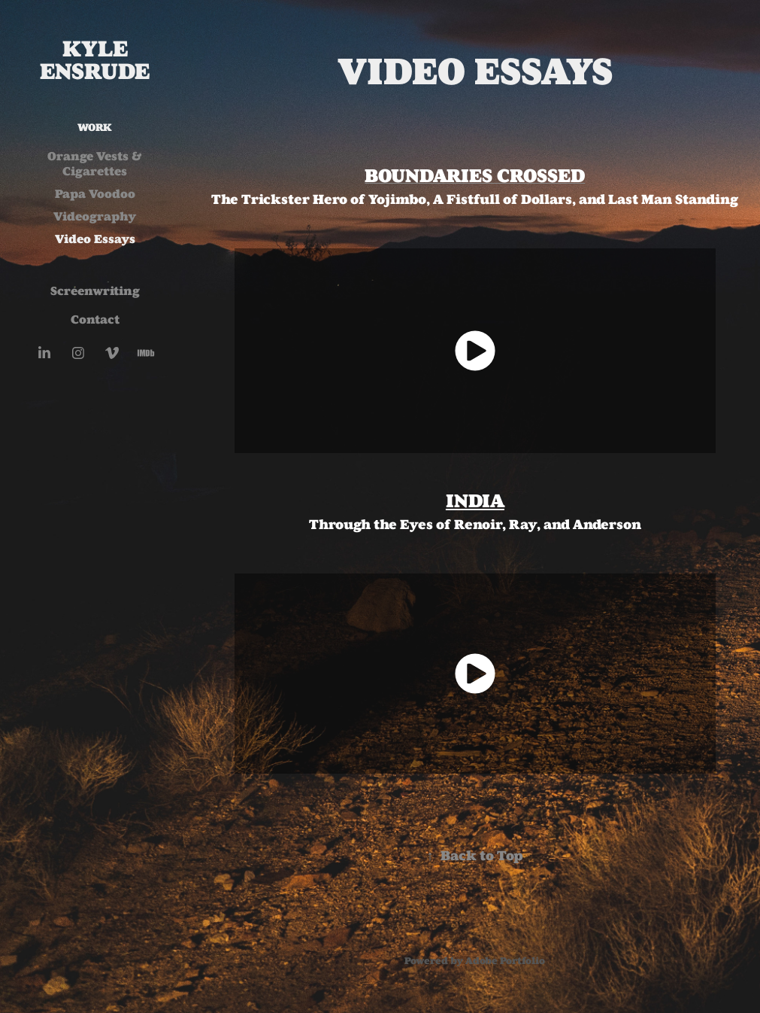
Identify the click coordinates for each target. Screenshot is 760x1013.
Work (94, 127)
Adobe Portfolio (505, 960)
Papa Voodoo (95, 194)
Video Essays (95, 239)
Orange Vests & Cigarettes (94, 163)
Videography (95, 216)
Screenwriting (95, 291)
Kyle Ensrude (95, 60)
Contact (95, 319)
